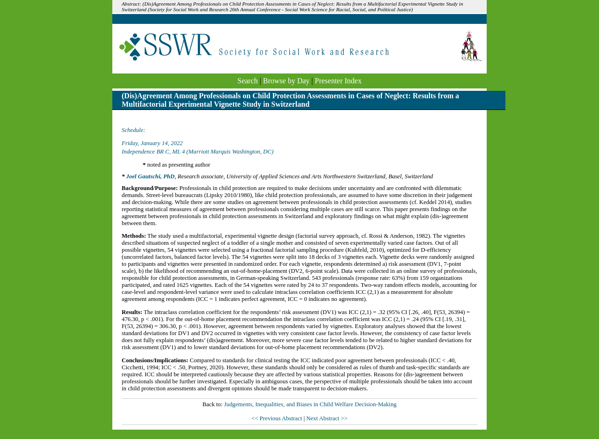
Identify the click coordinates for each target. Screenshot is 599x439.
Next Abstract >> (326, 418)
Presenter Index (338, 81)
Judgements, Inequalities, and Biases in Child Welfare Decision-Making (310, 404)
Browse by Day (286, 81)
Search (247, 81)
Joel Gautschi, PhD (150, 176)
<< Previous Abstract (277, 418)
